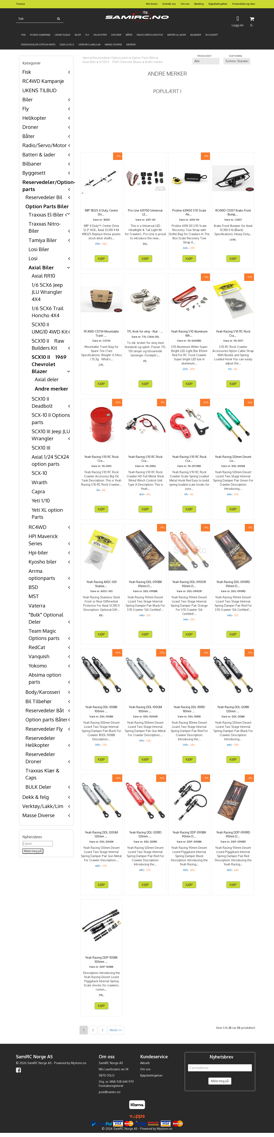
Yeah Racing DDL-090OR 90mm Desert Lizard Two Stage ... (189, 586)
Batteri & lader (38, 154)
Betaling (199, 3)
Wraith (39, 482)
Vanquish (39, 656)
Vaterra (37, 605)
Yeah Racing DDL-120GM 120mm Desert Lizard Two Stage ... (101, 836)
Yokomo (38, 665)
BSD (33, 587)
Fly (25, 108)
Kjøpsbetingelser (218, 3)
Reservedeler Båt (44, 710)
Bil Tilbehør (38, 701)
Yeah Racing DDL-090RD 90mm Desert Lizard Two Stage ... (233, 586)
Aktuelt (145, 1067)
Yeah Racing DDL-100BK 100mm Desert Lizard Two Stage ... (101, 711)
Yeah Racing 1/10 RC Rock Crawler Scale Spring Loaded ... (189, 461)
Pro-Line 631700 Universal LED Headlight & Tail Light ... (145, 212)
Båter (28, 136)
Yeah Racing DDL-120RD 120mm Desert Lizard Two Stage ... (145, 836)
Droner (30, 127)
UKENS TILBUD (39, 90)
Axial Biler (41, 267)
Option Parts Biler (47, 206)
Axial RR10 (43, 275)
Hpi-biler (38, 552)
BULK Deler (38, 787)
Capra (38, 491)
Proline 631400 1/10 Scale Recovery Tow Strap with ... (189, 212)
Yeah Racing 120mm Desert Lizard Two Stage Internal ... (233, 459)
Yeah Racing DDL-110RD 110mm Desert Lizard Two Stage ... (189, 711)
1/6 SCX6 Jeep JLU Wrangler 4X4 (47, 292)
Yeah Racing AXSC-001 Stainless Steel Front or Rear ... (101, 586)
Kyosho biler (43, 561)
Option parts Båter (46, 719)
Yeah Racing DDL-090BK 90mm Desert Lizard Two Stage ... (145, 586)
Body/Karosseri (42, 692)
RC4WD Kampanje (43, 81)
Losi (33, 258)
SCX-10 (39, 473)
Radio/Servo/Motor (44, 145)
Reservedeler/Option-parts (111, 57)
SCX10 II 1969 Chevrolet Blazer (49, 364)
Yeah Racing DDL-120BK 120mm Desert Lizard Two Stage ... (233, 711)
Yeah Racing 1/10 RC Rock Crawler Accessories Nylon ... (233, 333)
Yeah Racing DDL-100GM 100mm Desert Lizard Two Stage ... (145, 711)
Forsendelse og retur (243, 3)
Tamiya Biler (43, 240)
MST (34, 596)
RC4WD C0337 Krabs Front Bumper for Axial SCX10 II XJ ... (233, 212)
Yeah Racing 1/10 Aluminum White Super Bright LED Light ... (189, 335)
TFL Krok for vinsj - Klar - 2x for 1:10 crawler (145, 333)
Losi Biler (39, 249)
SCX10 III (41, 447)
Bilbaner (31, 163)
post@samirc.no (110, 1096)
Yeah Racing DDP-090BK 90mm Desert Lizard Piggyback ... (189, 836)
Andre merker (51, 388)
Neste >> (116, 1034)
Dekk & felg (35, 797)
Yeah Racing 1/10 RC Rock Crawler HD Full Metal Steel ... (145, 461)
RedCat (37, 647)
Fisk (26, 72)
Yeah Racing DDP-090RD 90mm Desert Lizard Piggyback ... (233, 836)
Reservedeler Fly (44, 729)
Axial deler (47, 379)
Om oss (185, 3)
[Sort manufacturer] (205, 61)
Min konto (151, 3)
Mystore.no (78, 1067)
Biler (27, 99)
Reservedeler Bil (43, 197)
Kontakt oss (169, 3)
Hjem (86, 57)
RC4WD (37, 527)
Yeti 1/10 (41, 500)
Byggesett (34, 172)
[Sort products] (236, 61)
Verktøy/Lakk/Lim (42, 806)
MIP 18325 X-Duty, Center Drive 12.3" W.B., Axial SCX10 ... (101, 214)
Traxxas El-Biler (46, 214)
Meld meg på (220, 1085)
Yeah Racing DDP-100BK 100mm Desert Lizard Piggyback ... (101, 961)
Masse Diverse (38, 815)
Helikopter (34, 118)
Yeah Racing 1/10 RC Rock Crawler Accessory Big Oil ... (101, 459)
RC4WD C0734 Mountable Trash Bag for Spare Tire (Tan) (101, 335)
